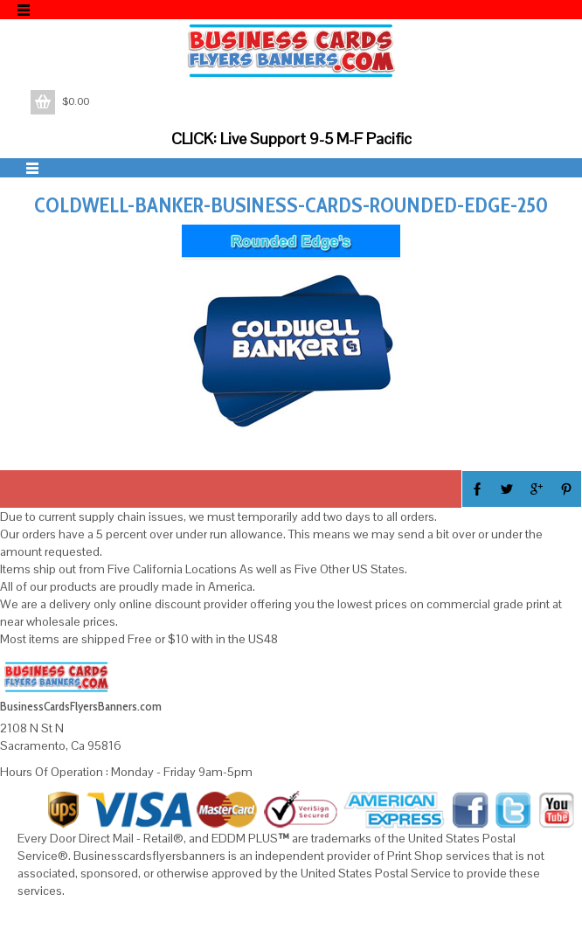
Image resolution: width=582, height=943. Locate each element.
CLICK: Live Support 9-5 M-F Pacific (291, 138)
